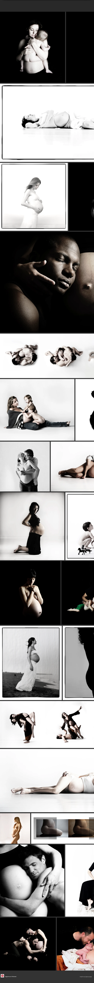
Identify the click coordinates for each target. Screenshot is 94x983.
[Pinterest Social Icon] (2, 975)
